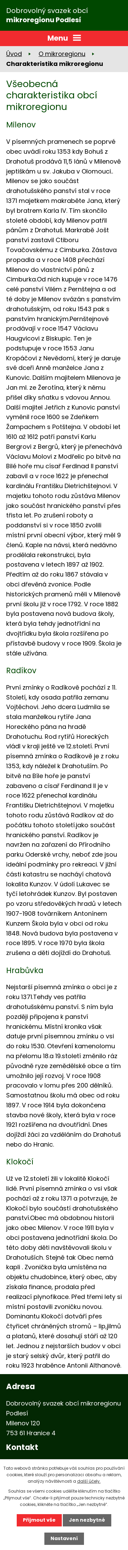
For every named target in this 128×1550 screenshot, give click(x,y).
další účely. (89, 1481)
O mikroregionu (62, 54)
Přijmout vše (39, 1520)
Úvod (14, 54)
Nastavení (64, 1538)
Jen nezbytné (87, 1520)
